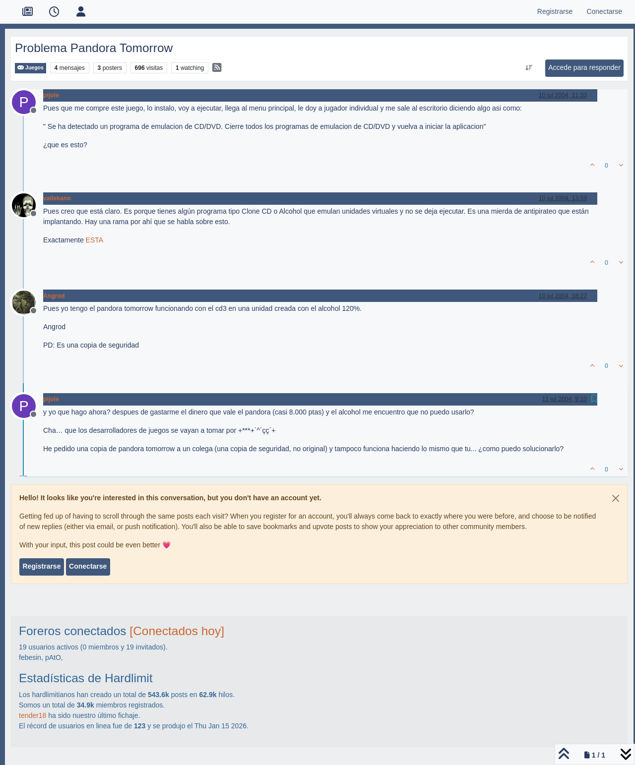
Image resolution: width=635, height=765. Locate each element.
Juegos (30, 67)
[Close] (615, 498)
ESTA (95, 240)
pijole (51, 95)
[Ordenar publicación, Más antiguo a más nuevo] (529, 68)
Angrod (54, 296)
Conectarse (88, 566)
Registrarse (41, 566)
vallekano (57, 198)
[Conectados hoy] (176, 631)
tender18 (32, 715)
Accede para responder (584, 67)
